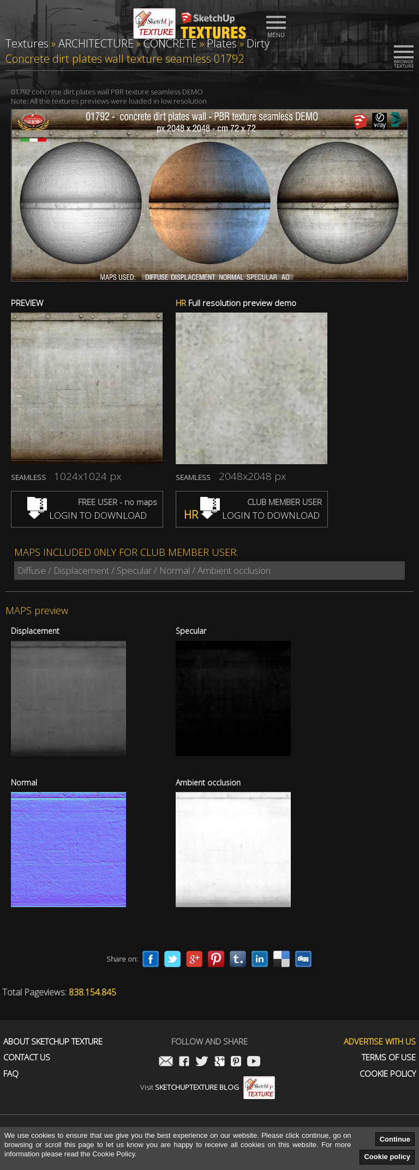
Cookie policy (387, 1157)
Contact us (26, 1057)
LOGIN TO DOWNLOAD (87, 515)
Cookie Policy (388, 1074)
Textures (27, 43)
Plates (222, 43)
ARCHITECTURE (96, 43)
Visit (207, 1087)
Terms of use (389, 1057)
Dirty (258, 43)
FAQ (11, 1074)
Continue (395, 1139)
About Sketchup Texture (53, 1041)
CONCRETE (170, 43)
